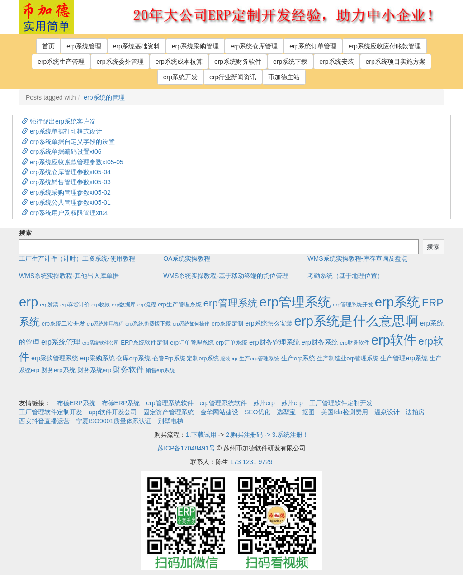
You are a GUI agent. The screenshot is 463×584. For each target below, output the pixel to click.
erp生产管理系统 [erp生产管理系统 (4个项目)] (180, 304)
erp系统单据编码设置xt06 (62, 151)
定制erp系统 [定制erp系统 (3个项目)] (202, 358)
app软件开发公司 (113, 412)
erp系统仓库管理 (254, 46)
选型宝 (286, 412)
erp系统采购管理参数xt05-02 (66, 192)
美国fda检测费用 (344, 412)
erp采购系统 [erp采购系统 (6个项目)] (97, 358)
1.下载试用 (201, 434)
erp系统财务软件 (237, 61)
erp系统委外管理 (119, 61)
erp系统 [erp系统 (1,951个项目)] (397, 301)
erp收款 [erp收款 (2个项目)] (100, 304)
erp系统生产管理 (61, 61)
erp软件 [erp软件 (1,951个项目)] (393, 339)
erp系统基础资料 (136, 46)
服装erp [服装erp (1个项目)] (228, 358)
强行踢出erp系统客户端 (59, 121)
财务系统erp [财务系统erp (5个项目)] (94, 370)
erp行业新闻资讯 (232, 77)
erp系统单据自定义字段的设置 (68, 141)
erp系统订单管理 (312, 46)
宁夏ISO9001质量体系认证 (113, 421)
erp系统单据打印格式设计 (62, 131)
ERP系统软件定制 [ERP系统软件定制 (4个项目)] (144, 342)
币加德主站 (284, 77)
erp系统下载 (290, 61)
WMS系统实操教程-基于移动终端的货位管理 (225, 275)
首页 (48, 46)
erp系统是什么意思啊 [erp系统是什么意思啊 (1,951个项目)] (356, 320)
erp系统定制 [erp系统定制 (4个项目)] (227, 323)
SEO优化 (258, 412)
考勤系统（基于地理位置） (345, 275)
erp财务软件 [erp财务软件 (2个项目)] (354, 342)
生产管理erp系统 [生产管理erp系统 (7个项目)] (404, 358)
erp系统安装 (336, 61)
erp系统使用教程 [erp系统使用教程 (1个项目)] (105, 323)
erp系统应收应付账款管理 (384, 46)
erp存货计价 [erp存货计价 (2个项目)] (75, 304)
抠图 (308, 412)
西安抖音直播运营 (44, 421)
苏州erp (264, 403)
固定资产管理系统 (168, 412)
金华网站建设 (219, 412)
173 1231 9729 (251, 461)
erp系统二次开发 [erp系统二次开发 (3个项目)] (63, 324)
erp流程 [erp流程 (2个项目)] (146, 304)
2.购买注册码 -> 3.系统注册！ (267, 434)
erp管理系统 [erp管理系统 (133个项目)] (230, 303)
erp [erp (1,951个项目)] (28, 301)
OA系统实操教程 (186, 258)
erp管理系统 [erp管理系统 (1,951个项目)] (295, 301)
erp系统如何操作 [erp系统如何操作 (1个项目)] (191, 323)
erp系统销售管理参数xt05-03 (66, 182)
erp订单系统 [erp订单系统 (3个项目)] (231, 343)
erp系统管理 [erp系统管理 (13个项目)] (60, 342)
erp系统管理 (83, 46)
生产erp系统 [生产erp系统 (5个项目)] (298, 358)
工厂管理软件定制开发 (341, 403)
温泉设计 (387, 412)
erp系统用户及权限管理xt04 (65, 212)
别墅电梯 (170, 421)
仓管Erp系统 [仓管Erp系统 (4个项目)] (168, 358)
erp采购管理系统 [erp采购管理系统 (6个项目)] (54, 358)
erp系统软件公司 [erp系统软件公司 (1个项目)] (100, 342)
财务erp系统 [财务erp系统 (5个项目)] (58, 370)
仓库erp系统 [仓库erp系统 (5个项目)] (133, 358)
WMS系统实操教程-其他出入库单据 (69, 275)
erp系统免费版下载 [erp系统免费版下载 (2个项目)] (148, 323)
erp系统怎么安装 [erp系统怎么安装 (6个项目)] (268, 323)
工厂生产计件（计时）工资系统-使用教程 (77, 258)
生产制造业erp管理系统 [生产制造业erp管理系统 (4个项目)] (347, 358)
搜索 (25, 232)
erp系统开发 (180, 77)
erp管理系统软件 (169, 403)
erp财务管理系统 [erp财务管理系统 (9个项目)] (274, 342)
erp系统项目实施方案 (395, 61)
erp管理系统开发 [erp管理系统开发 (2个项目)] (353, 304)
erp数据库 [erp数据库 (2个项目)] (124, 304)
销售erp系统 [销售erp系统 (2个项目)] (160, 370)
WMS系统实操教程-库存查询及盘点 (357, 258)
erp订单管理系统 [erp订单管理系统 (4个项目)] (192, 342)
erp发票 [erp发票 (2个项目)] (49, 304)
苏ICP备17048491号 (186, 448)
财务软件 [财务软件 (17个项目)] (128, 369)
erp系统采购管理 (195, 46)
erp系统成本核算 (179, 61)
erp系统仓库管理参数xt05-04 (66, 172)
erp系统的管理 (104, 97)
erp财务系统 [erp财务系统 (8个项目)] (320, 342)
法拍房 (415, 412)
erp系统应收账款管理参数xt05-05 (72, 162)
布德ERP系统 (76, 403)
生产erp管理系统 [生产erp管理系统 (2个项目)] (259, 358)
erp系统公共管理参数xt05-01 (66, 202)
